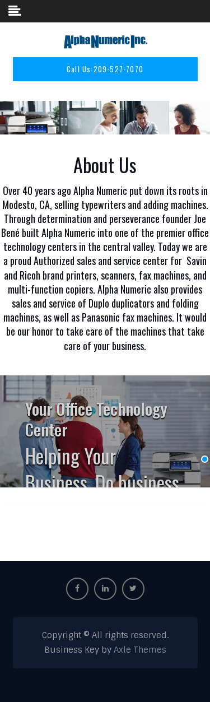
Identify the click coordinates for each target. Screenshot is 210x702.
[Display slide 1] (204, 459)
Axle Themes (140, 649)
